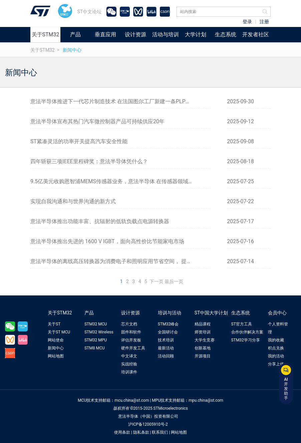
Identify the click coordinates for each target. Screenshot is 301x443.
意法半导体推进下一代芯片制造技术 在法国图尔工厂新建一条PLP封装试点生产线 (120, 101)
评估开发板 (131, 340)
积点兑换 (276, 348)
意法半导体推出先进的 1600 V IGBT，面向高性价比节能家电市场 (107, 241)
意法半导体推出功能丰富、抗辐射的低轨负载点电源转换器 (99, 221)
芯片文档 (129, 324)
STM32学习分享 (245, 340)
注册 (264, 21)
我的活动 (276, 356)
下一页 (156, 281)
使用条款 (122, 432)
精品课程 (203, 324)
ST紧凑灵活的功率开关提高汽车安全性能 (78, 141)
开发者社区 (255, 34)
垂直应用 (105, 34)
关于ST (54, 324)
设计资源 (135, 34)
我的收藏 (276, 340)
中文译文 (129, 356)
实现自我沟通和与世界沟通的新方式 (73, 201)
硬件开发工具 (133, 348)
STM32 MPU (95, 340)
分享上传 (276, 364)
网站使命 (56, 340)
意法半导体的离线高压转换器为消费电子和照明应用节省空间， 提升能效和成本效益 (120, 261)
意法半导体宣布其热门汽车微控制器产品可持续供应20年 (97, 121)
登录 (247, 21)
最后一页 (174, 281)
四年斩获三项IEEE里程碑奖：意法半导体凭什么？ (89, 161)
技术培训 (166, 340)
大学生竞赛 (205, 340)
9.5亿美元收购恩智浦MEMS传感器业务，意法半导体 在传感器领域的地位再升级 (120, 181)
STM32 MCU (95, 324)
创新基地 (203, 348)
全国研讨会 (168, 332)
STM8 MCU (94, 348)
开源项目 (203, 356)
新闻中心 (72, 50)
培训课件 (129, 372)
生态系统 (225, 34)
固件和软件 (131, 332)
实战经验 (129, 364)
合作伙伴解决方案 (247, 332)
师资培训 (203, 332)
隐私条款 (141, 432)
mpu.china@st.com (206, 400)
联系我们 (160, 432)
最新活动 (166, 348)
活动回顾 (166, 356)
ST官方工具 (241, 324)
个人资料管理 (278, 328)
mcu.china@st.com (131, 400)
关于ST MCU (59, 332)
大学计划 (195, 34)
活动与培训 (165, 34)
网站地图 (56, 356)
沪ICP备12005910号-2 (148, 424)
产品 (75, 34)
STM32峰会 (168, 324)
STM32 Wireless (98, 332)
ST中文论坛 (89, 11)
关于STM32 (45, 34)
